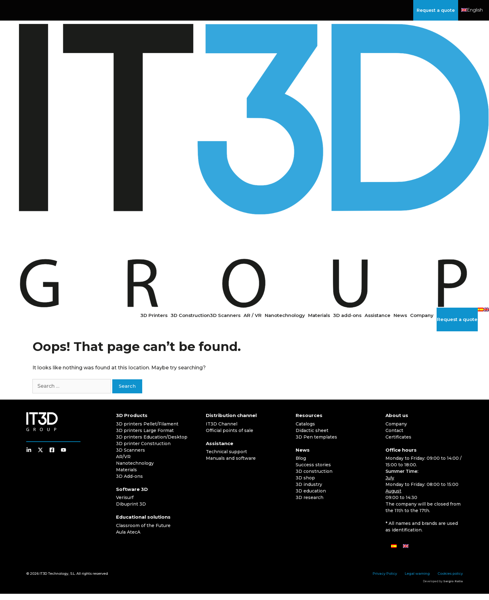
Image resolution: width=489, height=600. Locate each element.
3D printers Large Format (145, 430)
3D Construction (190, 315)
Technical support (226, 451)
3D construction (314, 471)
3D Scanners (225, 315)
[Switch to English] (406, 546)
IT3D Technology (54, 573)
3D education (311, 491)
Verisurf (124, 497)
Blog (301, 458)
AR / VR (253, 315)
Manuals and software (231, 458)
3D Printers (153, 315)
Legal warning (417, 573)
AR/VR (123, 456)
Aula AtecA (128, 532)
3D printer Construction (143, 443)
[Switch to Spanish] (480, 309)
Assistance (377, 315)
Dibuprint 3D (131, 504)
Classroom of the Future (143, 525)
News (400, 315)
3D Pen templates (316, 437)
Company (421, 315)
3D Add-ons (129, 476)
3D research (309, 497)
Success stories (313, 465)
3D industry (309, 484)
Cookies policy (450, 573)
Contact (394, 430)
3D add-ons (347, 315)
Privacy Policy (385, 573)
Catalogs (305, 424)
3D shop (305, 478)
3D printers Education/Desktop (151, 437)
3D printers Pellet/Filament (147, 424)
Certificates (398, 437)
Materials (319, 315)
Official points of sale (229, 430)
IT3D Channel (221, 424)
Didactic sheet (312, 430)
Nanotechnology (285, 315)
